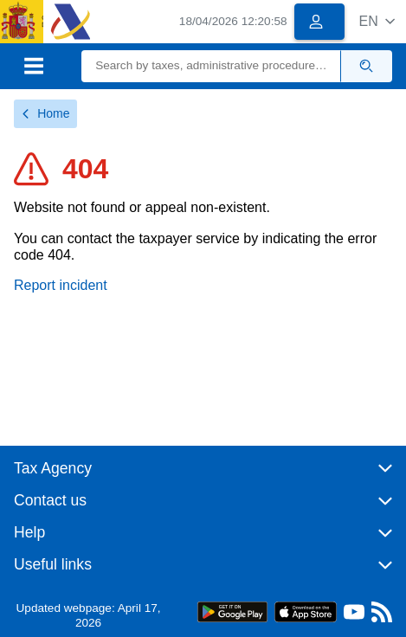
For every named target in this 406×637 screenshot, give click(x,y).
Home (45, 113)
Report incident (60, 285)
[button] (377, 21)
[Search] (211, 66)
